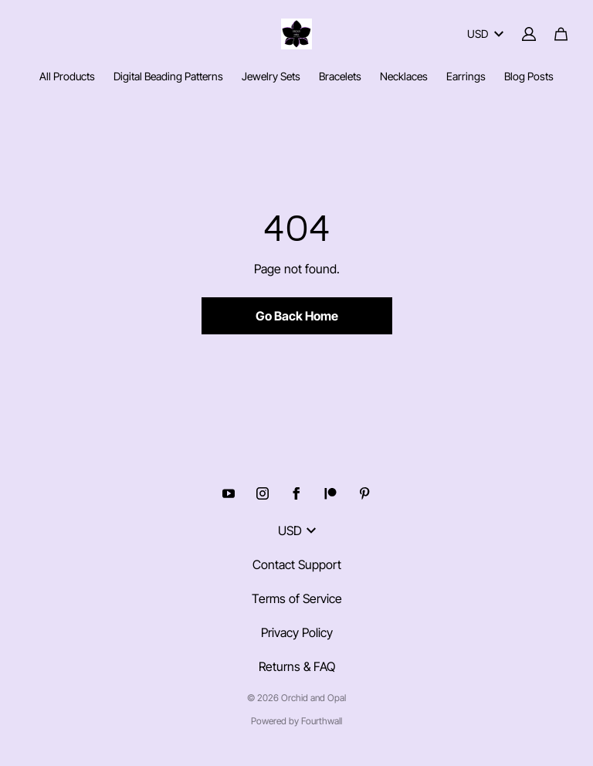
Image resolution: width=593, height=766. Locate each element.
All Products (67, 76)
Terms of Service (297, 598)
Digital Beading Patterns (168, 76)
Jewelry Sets (271, 76)
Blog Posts (529, 76)
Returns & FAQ (297, 666)
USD (485, 33)
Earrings (466, 76)
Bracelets (340, 76)
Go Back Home (297, 316)
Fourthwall (321, 721)
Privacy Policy (297, 632)
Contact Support (296, 564)
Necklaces (404, 76)
